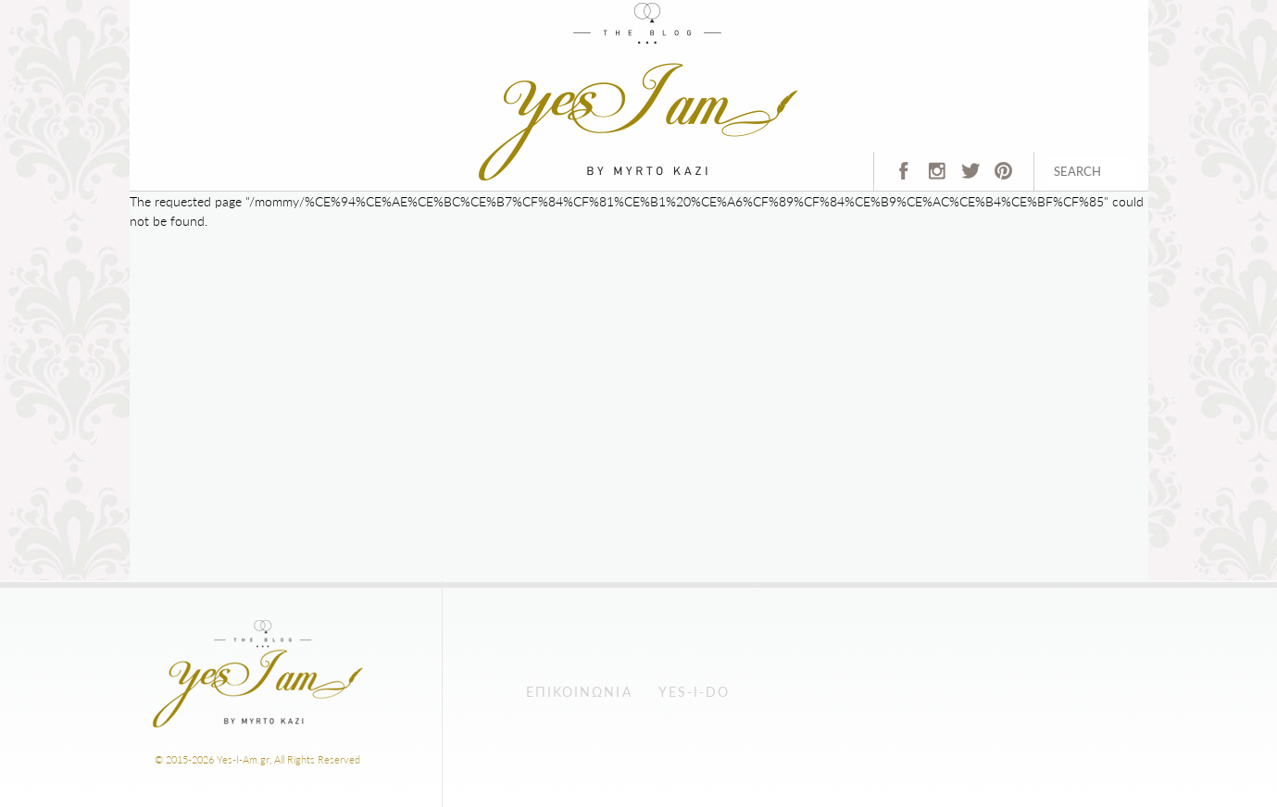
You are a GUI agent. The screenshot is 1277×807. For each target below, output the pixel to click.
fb (896, 176)
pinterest (1001, 176)
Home (494, 10)
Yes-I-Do (694, 692)
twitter (968, 176)
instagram (934, 176)
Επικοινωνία (579, 692)
